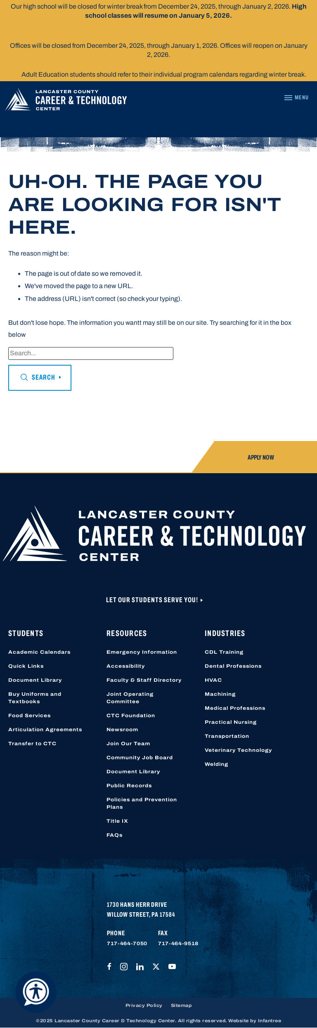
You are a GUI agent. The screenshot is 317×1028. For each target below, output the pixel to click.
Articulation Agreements (45, 729)
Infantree (270, 1020)
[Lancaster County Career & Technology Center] (66, 101)
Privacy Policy (144, 1005)
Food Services (29, 715)
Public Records (129, 786)
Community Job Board (139, 757)
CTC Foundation (130, 715)
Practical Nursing (231, 722)
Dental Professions (233, 666)
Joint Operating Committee (130, 697)
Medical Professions (235, 708)
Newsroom (122, 729)
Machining (220, 694)
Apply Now (261, 457)
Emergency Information (141, 652)
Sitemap (181, 1005)
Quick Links (26, 666)
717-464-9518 (178, 943)
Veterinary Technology (238, 750)
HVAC (213, 680)
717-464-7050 (127, 943)
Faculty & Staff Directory (144, 680)
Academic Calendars (39, 652)
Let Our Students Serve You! (152, 600)
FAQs (114, 835)
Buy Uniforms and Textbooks (35, 697)
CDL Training (224, 652)
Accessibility (125, 666)
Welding (216, 764)
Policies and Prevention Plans (141, 803)
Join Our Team (128, 743)
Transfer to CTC (32, 743)
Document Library (35, 680)
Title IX (117, 821)
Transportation (227, 736)
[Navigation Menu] (296, 97)
